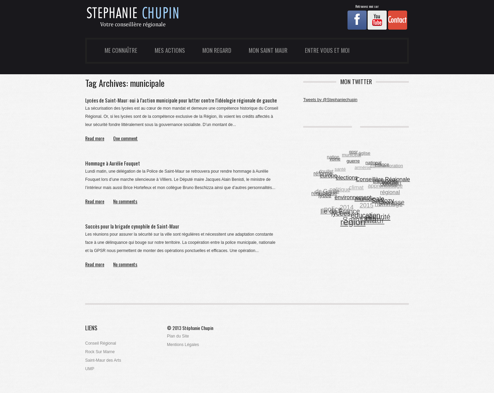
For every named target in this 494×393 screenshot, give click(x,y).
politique (339, 189)
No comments (125, 201)
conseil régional (390, 188)
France (382, 164)
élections (347, 177)
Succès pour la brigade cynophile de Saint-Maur (132, 226)
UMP (89, 368)
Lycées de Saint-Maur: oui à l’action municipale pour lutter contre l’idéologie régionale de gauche (181, 100)
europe (328, 175)
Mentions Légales (183, 344)
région (353, 222)
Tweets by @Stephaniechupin (330, 99)
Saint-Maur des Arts (103, 360)
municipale (369, 198)
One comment (125, 138)
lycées (341, 213)
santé (340, 169)
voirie (335, 158)
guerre (353, 160)
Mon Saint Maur (268, 50)
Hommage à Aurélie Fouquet (112, 163)
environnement (353, 197)
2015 (366, 205)
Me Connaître (121, 50)
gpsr (353, 151)
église (364, 153)
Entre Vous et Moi (327, 50)
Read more (94, 138)
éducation (365, 215)
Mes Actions (170, 50)
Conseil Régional (100, 343)
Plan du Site (178, 336)
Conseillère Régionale (383, 179)
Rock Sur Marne (100, 351)
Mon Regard (216, 50)
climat (356, 188)
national (374, 162)
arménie (362, 167)
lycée (325, 195)
